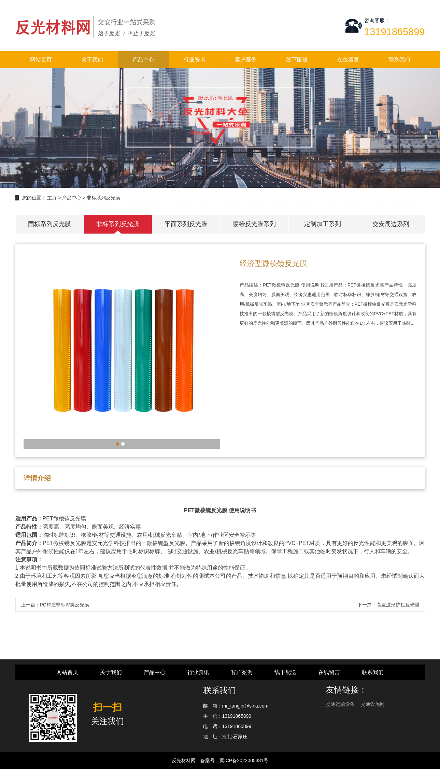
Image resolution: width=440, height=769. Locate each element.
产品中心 (143, 59)
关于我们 (92, 59)
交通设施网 (373, 704)
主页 (52, 197)
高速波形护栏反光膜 (398, 604)
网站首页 (41, 59)
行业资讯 (194, 59)
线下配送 (297, 59)
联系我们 (399, 59)
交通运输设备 (341, 704)
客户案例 (246, 59)
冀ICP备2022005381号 (243, 760)
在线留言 (348, 59)
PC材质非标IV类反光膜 (64, 604)
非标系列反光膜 (103, 197)
